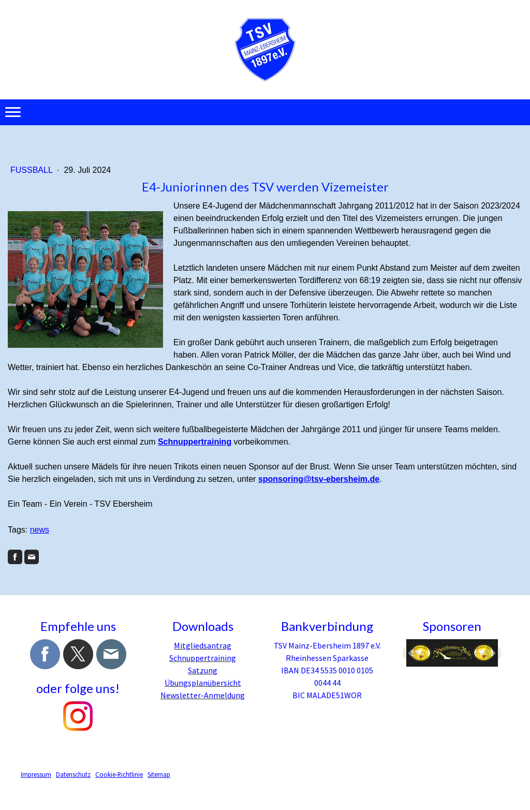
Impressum (36, 774)
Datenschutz (73, 774)
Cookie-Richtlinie (119, 774)
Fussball (32, 170)
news (39, 529)
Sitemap (159, 774)
